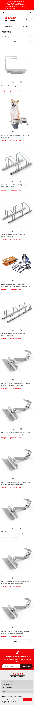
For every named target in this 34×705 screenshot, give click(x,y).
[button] (17, 681)
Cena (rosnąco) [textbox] (6, 37)
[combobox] (17, 36)
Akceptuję (27, 700)
